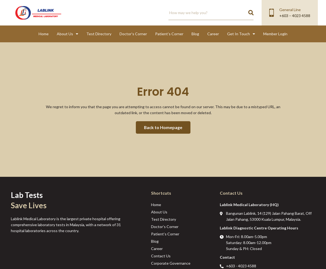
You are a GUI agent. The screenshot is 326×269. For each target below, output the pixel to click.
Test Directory (98, 33)
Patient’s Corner (169, 33)
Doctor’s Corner (133, 33)
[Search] (250, 13)
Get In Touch (241, 34)
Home (44, 33)
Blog (195, 33)
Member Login (275, 33)
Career (213, 33)
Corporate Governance (170, 263)
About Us (67, 34)
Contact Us (161, 256)
